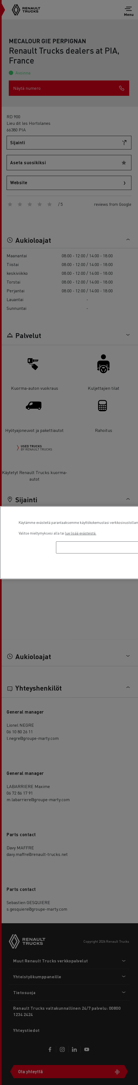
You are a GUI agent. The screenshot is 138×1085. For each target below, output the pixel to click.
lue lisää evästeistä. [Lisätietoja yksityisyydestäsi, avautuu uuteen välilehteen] (80, 533)
